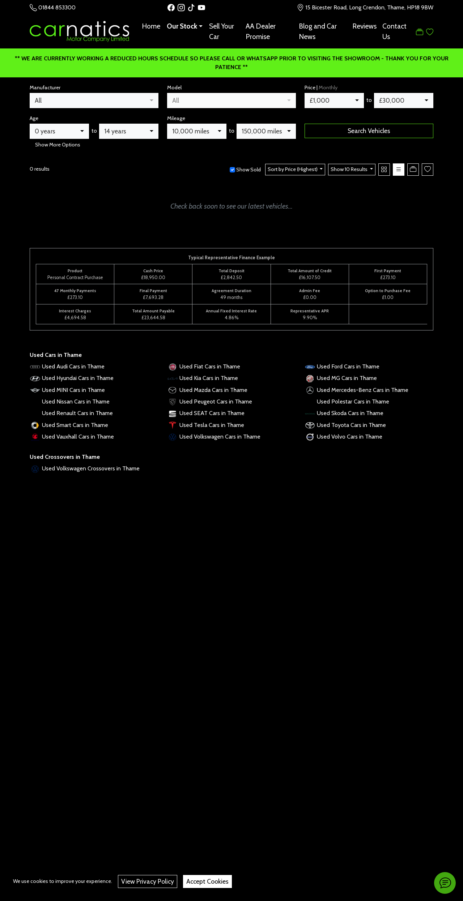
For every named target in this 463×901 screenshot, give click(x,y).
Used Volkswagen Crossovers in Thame (91, 468)
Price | (321, 87)
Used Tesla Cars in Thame (211, 425)
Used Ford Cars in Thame (348, 366)
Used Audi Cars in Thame (73, 366)
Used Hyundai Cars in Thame (78, 378)
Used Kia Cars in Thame (208, 378)
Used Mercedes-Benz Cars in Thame (362, 390)
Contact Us (394, 31)
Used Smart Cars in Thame (75, 425)
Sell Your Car (221, 31)
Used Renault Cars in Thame (77, 413)
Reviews (364, 26)
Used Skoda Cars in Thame (350, 413)
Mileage (176, 118)
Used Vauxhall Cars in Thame (78, 436)
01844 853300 (57, 7)
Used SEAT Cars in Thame (212, 413)
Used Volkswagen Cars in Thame (219, 436)
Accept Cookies (207, 881)
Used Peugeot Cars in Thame (215, 401)
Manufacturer (45, 87)
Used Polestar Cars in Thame (353, 401)
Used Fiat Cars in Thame (209, 366)
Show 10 (350, 169)
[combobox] (94, 100)
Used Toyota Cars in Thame (351, 425)
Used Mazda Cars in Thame (213, 390)
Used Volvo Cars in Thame (349, 436)
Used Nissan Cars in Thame (76, 401)
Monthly (328, 87)
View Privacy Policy (147, 881)
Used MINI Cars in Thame (73, 390)
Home (151, 26)
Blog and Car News (318, 31)
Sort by (293, 169)
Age (34, 118)
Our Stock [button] (182, 26)
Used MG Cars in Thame (347, 378)
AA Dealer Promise (261, 31)
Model (174, 87)
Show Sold (248, 169)
